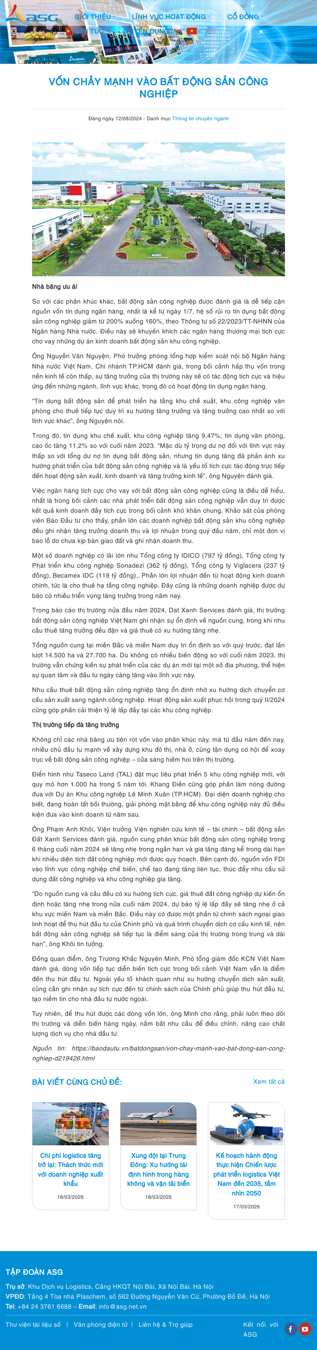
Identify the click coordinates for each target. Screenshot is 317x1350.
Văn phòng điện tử (101, 1324)
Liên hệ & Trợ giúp (166, 1324)
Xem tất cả (269, 1081)
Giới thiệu (95, 16)
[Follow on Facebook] (291, 1329)
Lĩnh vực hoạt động (171, 16)
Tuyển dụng (149, 31)
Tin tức (93, 31)
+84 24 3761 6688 (45, 1306)
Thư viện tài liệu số (33, 1324)
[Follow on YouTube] (305, 1329)
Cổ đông (245, 16)
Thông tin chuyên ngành (200, 117)
